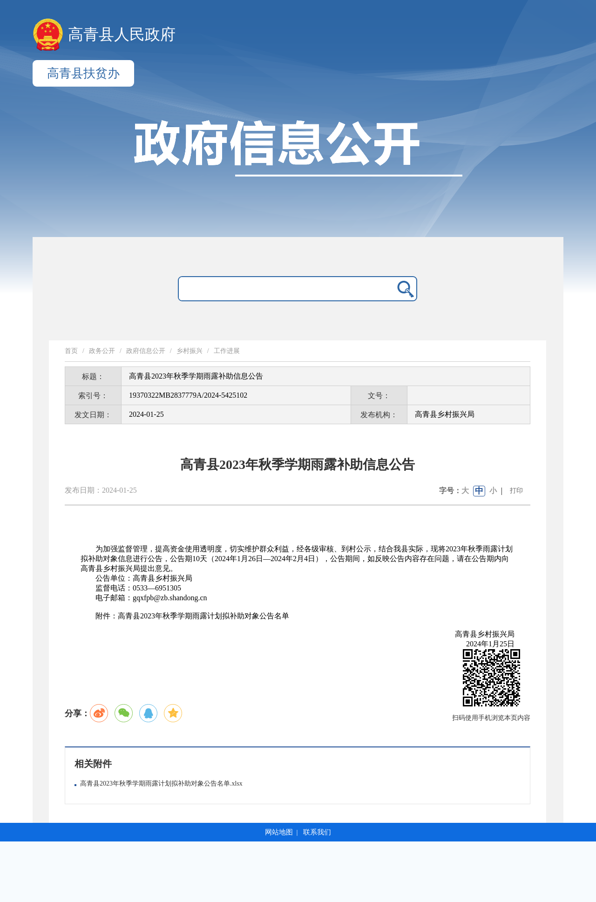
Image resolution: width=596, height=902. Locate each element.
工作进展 (227, 350)
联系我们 (317, 832)
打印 (516, 490)
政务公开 (102, 350)
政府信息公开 (145, 350)
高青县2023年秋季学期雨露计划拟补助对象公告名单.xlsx (161, 783)
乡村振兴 (189, 350)
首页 (71, 350)
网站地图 (279, 832)
